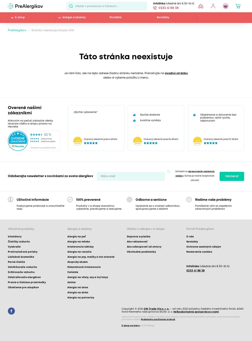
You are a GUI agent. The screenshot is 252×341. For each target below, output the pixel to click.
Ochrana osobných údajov (203, 247)
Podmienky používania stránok (158, 319)
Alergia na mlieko (78, 242)
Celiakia (72, 272)
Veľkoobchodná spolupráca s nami (196, 312)
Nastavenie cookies (199, 252)
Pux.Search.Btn (71, 6)
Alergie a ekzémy (74, 17)
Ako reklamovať (137, 242)
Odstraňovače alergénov (24, 277)
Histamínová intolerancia (84, 267)
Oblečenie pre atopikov (23, 287)
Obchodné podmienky (141, 252)
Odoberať (232, 176)
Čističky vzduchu (19, 242)
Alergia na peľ (76, 237)
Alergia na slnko (77, 293)
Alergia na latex (77, 287)
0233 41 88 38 (169, 8)
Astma (71, 282)
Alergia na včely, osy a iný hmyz (87, 277)
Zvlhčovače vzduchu (21, 272)
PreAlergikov (17, 30)
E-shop (20, 17)
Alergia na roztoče (79, 252)
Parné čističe (16, 262)
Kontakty (163, 17)
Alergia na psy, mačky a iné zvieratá (90, 257)
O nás (190, 237)
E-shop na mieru (131, 326)
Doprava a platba (138, 237)
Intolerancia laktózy (80, 247)
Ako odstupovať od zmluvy (144, 247)
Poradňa (115, 17)
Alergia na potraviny (80, 298)
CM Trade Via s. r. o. (156, 309)
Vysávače (14, 247)
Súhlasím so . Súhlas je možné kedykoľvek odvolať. (195, 176)
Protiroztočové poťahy (22, 252)
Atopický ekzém (77, 262)
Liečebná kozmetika (21, 257)
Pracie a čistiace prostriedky (27, 282)
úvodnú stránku (176, 73)
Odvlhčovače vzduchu (22, 267)
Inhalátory (15, 237)
